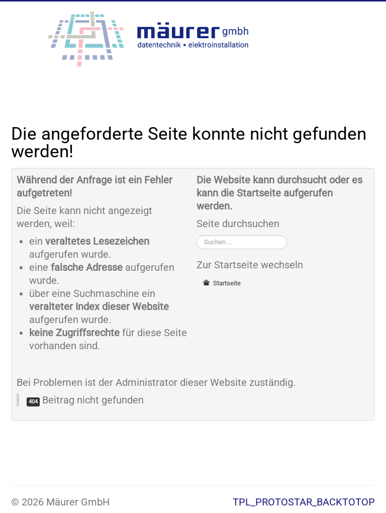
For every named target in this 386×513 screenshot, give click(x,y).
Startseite (221, 283)
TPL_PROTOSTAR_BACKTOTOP (304, 502)
